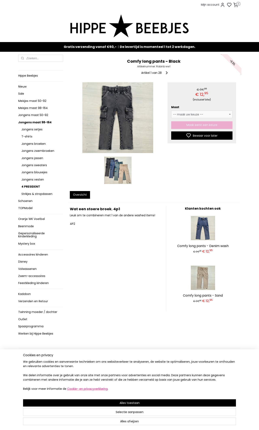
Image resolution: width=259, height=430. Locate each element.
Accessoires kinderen (33, 255)
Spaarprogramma (31, 326)
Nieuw (22, 87)
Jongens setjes (31, 129)
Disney (23, 262)
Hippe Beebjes (28, 76)
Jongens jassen (32, 158)
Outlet (22, 319)
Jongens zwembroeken (37, 151)
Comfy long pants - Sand (203, 295)
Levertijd (25, 364)
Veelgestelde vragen (34, 372)
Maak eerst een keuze (201, 125)
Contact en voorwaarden (36, 377)
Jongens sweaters (34, 165)
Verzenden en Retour (33, 301)
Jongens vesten (32, 179)
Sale (21, 94)
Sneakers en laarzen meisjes (128, 381)
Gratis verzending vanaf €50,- (90, 46)
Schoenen (25, 201)
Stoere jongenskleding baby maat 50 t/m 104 (127, 375)
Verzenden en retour (34, 368)
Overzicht (80, 195)
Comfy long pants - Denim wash (203, 246)
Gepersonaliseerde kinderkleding (31, 234)
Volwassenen (27, 269)
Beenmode (26, 226)
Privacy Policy (29, 381)
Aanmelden (165, 378)
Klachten (26, 385)
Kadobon (24, 294)
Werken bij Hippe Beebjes (35, 334)
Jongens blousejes (34, 172)
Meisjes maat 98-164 (33, 108)
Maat (175, 107)
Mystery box (26, 244)
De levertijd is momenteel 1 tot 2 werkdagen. (157, 46)
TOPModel (25, 208)
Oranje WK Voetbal (31, 219)
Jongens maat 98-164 (35, 122)
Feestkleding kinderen (33, 283)
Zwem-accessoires (31, 276)
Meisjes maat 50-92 (32, 101)
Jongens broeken (33, 144)
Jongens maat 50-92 (33, 115)
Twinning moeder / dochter (37, 312)
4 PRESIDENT (30, 187)
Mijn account (213, 4)
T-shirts (26, 136)
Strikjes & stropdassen (36, 194)
